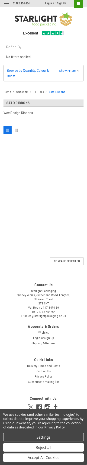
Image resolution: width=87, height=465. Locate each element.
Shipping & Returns (43, 343)
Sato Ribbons (57, 91)
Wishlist (43, 332)
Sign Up (61, 3)
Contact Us (43, 371)
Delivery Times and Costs (43, 366)
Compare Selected (67, 261)
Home (7, 91)
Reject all (43, 447)
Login (48, 3)
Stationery (22, 91)
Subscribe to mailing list (43, 382)
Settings (43, 437)
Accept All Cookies (43, 457)
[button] (43, 73)
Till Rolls (38, 91)
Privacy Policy (43, 376)
